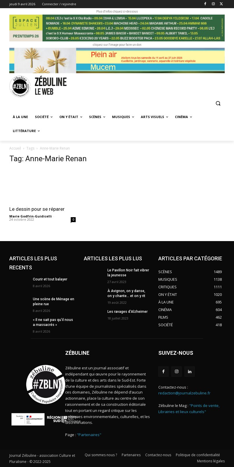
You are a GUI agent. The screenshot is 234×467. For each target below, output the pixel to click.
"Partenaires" (89, 434)
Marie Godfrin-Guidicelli (30, 216)
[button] (218, 103)
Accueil (15, 148)
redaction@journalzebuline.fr (184, 393)
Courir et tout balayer (50, 279)
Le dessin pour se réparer (37, 209)
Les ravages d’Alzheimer (127, 311)
